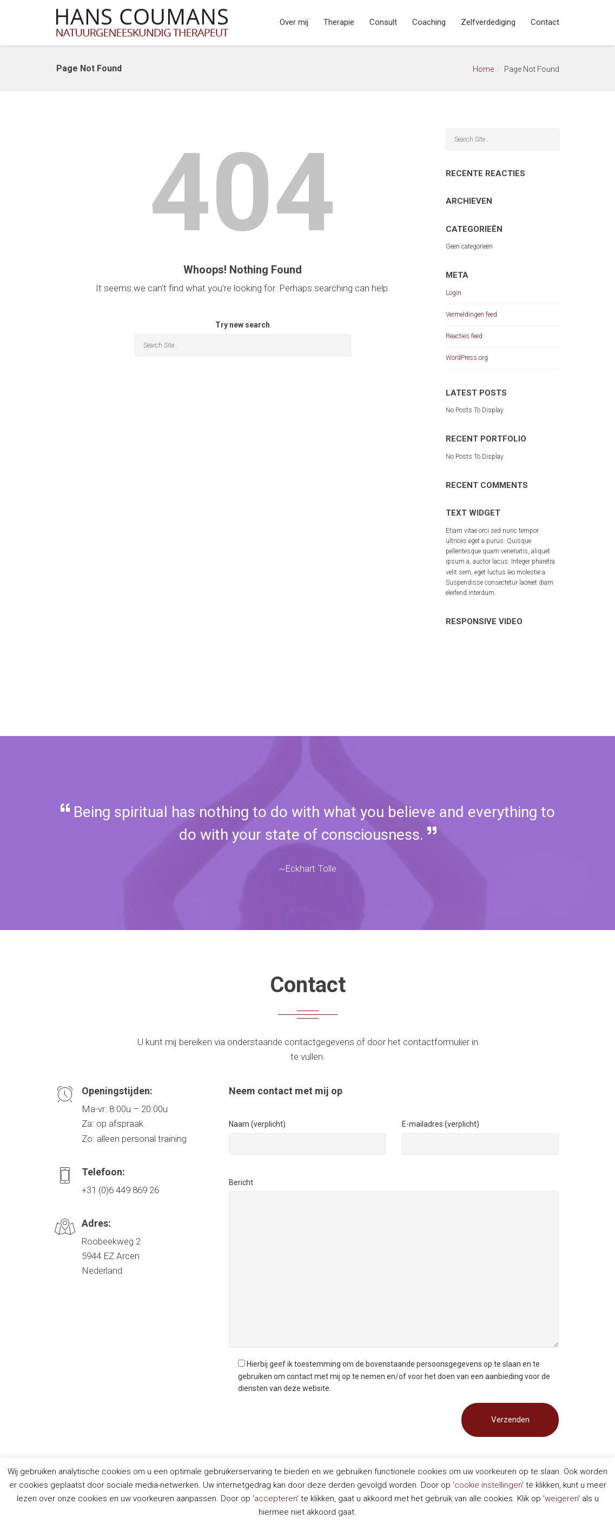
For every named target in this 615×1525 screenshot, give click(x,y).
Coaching (429, 22)
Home (483, 69)
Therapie (338, 22)
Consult (383, 22)
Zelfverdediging (488, 22)
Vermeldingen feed (471, 314)
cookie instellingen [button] (488, 1485)
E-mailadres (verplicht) (440, 1124)
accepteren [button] (275, 1498)
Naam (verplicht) (257, 1124)
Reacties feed (464, 336)
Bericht (241, 1182)
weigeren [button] (561, 1498)
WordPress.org (467, 358)
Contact (545, 22)
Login (453, 293)
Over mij (294, 22)
